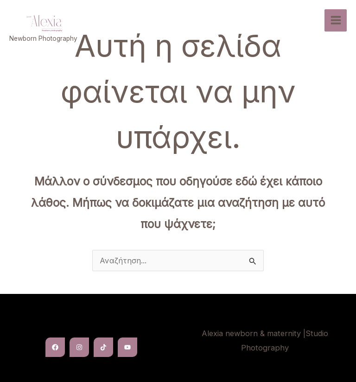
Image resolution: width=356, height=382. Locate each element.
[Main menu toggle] (335, 20)
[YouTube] (127, 347)
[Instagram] (79, 347)
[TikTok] (103, 347)
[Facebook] (55, 347)
